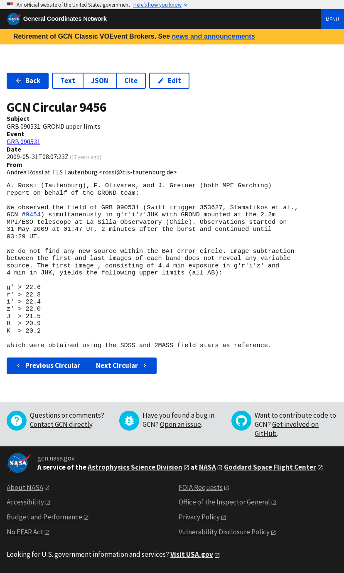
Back (27, 80)
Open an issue (180, 424)
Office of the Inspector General (224, 502)
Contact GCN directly (61, 424)
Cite (131, 80)
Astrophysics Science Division (135, 467)
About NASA (25, 487)
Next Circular (122, 365)
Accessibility (25, 502)
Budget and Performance (44, 517)
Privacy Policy (199, 517)
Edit (169, 80)
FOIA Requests (201, 487)
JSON (99, 80)
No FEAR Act (25, 531)
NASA (207, 467)
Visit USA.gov (191, 554)
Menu (332, 19)
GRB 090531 (23, 141)
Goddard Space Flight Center (270, 467)
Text (67, 80)
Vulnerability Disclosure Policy (224, 531)
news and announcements (213, 36)
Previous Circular (47, 365)
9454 (33, 215)
